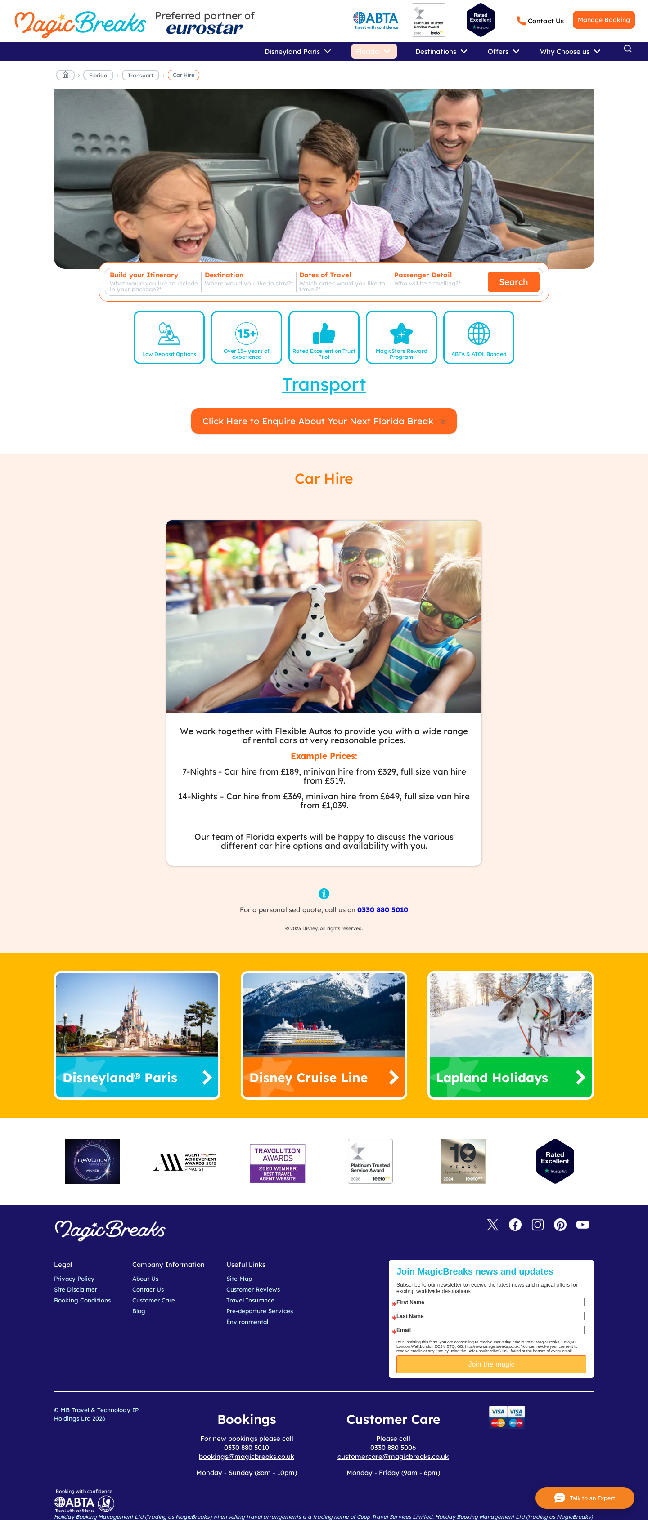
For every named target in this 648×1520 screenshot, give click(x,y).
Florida (98, 75)
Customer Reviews (253, 1289)
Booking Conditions (82, 1300)
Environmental (247, 1321)
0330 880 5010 (382, 909)
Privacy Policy (74, 1278)
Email (403, 1330)
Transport (140, 75)
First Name (410, 1302)
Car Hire (183, 74)
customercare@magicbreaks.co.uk (393, 1456)
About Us (145, 1278)
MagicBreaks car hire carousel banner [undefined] (324, 183)
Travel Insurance (250, 1300)
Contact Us (546, 21)
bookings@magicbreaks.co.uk (246, 1456)
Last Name (410, 1316)
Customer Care (153, 1300)
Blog (138, 1311)
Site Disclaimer (75, 1289)
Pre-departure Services (259, 1311)
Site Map (239, 1278)
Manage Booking (604, 20)
